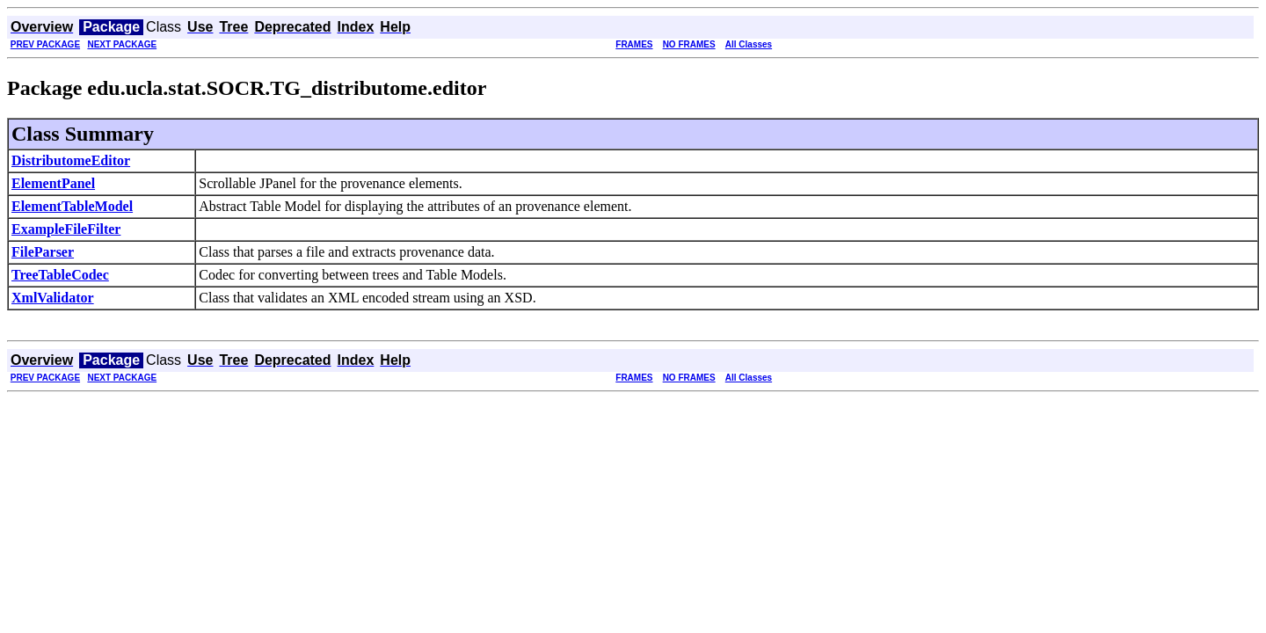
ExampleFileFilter (65, 229)
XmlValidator (52, 297)
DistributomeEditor (70, 160)
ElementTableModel (72, 206)
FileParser (42, 251)
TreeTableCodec (60, 274)
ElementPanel (53, 183)
